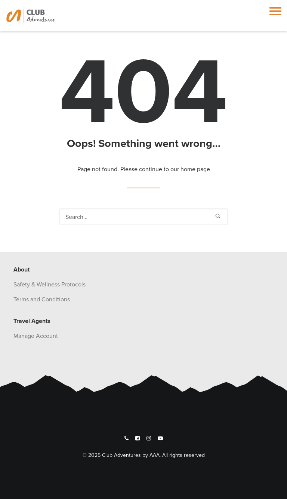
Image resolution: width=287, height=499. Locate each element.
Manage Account (35, 336)
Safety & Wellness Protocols (49, 284)
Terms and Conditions (41, 299)
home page (195, 169)
